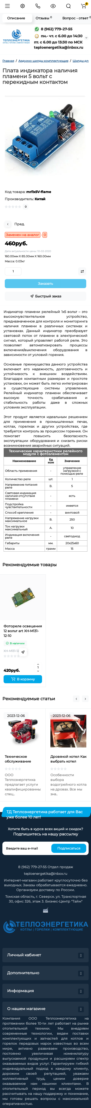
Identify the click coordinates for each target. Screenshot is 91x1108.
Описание (16, 18)
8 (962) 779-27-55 (53, 29)
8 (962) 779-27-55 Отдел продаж (45, 867)
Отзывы (44, 18)
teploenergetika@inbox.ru (45, 873)
